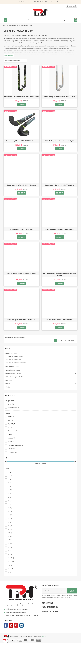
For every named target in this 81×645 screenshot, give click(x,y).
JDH (11, 429)
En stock (12, 406)
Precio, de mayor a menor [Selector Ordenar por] (12, 60)
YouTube (11, 627)
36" (10, 556)
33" (10, 535)
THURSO (11, 451)
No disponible (14, 410)
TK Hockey (12, 454)
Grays (11, 422)
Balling (11, 418)
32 (10, 524)
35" (10, 549)
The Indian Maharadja (16, 447)
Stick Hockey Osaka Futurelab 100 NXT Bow (59, 97)
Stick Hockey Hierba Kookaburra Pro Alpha (21, 274)
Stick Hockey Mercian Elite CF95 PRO (59, 321)
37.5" (11, 563)
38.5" (10, 571)
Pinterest (16, 627)
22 (10, 481)
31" (10, 520)
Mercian (12, 440)
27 (10, 495)
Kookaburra (13, 433)
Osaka (11, 443)
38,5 (10, 567)
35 (10, 545)
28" (10, 503)
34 (10, 538)
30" (10, 513)
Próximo (72, 342)
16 (10, 474)
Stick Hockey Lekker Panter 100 (21, 230)
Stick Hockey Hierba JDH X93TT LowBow (59, 186)
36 (10, 553)
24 (10, 485)
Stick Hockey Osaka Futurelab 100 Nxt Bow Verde (21, 97)
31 (10, 517)
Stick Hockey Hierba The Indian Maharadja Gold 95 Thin (59, 276)
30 (10, 510)
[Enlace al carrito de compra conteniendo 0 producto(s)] (75, 20)
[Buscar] (40, 20)
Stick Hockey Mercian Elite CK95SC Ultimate (21, 141)
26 (10, 492)
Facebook (6, 627)
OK (72, 593)
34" (10, 542)
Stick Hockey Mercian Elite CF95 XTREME (21, 321)
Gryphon (11, 426)
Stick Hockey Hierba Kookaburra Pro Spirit (59, 141)
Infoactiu (43, 638)
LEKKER (12, 436)
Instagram (21, 627)
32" (10, 528)
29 (10, 506)
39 (10, 574)
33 (10, 531)
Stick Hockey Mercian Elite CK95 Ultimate (59, 230)
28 (10, 499)
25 (10, 488)
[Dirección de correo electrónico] (54, 592)
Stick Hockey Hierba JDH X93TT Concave (21, 186)
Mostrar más (8, 55)
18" (10, 478)
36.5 (11, 560)
